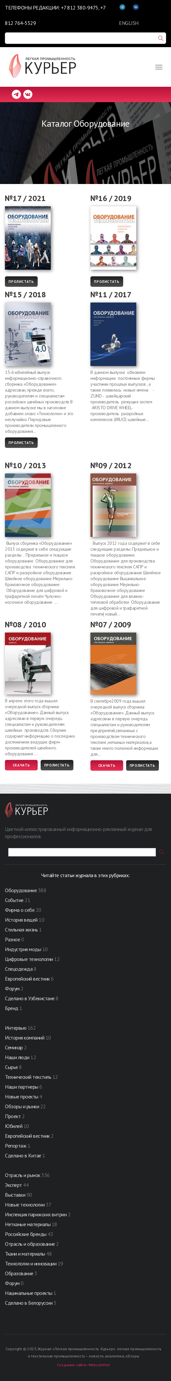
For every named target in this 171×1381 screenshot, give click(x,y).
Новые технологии (25, 1204)
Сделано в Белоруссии (28, 1302)
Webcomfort (98, 1364)
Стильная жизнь (22, 929)
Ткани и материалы (25, 1253)
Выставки (15, 1194)
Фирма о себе (19, 910)
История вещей (21, 919)
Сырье (11, 1067)
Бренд (11, 1008)
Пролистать (21, 281)
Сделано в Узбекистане (30, 998)
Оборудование (21, 890)
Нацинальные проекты (29, 1293)
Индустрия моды (23, 949)
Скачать (21, 765)
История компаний (24, 1037)
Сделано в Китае (23, 1155)
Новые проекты (22, 1096)
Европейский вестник (28, 978)
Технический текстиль (28, 1077)
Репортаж (15, 1145)
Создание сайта (71, 1364)
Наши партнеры (21, 1086)
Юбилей (13, 1126)
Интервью (15, 1027)
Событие (14, 900)
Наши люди (17, 1057)
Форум (12, 988)
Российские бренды (26, 1234)
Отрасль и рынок (23, 1175)
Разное (12, 939)
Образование (19, 1273)
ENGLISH (129, 23)
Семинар (14, 1047)
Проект (13, 1116)
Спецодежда (18, 969)
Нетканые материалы (27, 1224)
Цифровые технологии (29, 959)
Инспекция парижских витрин (36, 1214)
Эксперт (13, 1185)
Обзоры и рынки (22, 1106)
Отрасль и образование (30, 1244)
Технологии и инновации (31, 1263)
